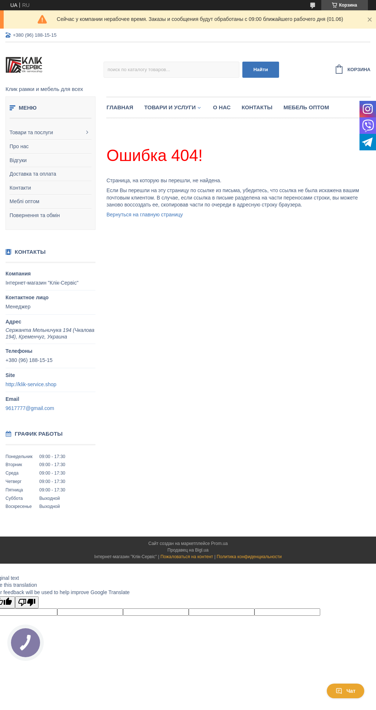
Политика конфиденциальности (249, 556)
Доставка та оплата (33, 174)
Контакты (257, 107)
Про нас (19, 146)
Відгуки (18, 160)
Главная (119, 107)
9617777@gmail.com (30, 408)
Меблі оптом (24, 201)
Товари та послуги (31, 132)
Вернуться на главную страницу (144, 214)
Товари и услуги (170, 107)
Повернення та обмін (35, 215)
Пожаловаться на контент (186, 556)
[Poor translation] (27, 602)
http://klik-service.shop (31, 384)
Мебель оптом (306, 107)
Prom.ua (219, 543)
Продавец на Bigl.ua (188, 550)
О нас (222, 107)
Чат (345, 691)
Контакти (20, 188)
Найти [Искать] (260, 69)
